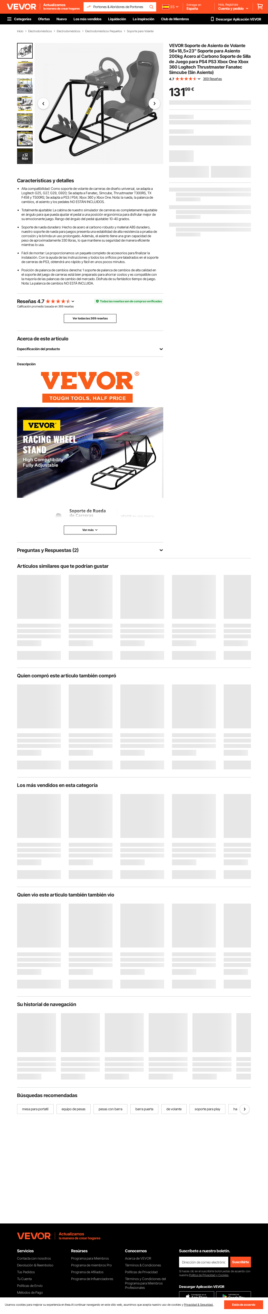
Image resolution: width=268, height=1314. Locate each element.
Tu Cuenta (24, 1279)
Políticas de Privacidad (141, 1272)
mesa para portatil (35, 1109)
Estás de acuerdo (243, 1304)
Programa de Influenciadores (92, 1279)
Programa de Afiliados (87, 1272)
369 (60, 306)
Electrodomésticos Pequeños (103, 31)
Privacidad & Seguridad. (198, 1304)
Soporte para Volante (140, 31)
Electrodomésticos (40, 31)
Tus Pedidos (26, 1272)
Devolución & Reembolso (35, 1265)
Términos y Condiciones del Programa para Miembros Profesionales (145, 1283)
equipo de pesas (74, 1109)
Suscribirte (240, 1262)
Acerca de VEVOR (138, 1258)
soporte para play (207, 1109)
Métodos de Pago (30, 1292)
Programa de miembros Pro (91, 1265)
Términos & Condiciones (143, 1265)
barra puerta (144, 1109)
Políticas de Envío (30, 1285)
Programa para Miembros (90, 1258)
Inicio (20, 31)
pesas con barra (110, 1109)
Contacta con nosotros (34, 1258)
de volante (174, 1109)
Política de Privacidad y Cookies (209, 1275)
